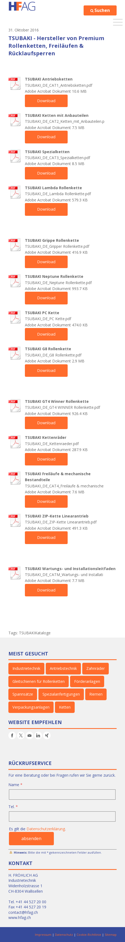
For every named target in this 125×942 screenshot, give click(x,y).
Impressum (43, 935)
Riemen (94, 694)
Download (46, 100)
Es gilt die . (37, 828)
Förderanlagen (87, 681)
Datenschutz (64, 935)
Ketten (64, 707)
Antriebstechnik (63, 668)
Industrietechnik (26, 668)
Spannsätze (22, 694)
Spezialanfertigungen (60, 694)
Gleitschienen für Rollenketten (38, 681)
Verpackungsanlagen (30, 707)
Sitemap (111, 935)
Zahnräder (95, 668)
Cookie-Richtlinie (89, 935)
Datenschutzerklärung (46, 828)
